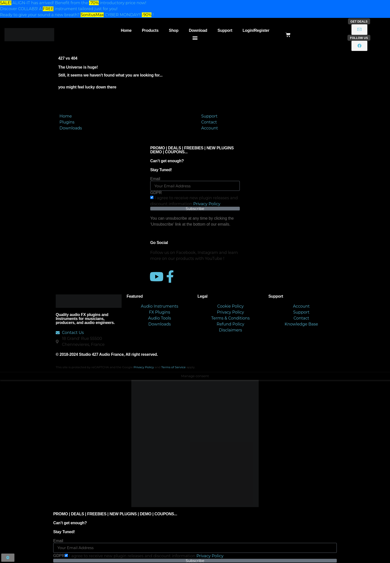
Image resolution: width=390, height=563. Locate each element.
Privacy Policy (206, 203)
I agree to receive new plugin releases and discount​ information (146, 556)
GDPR (156, 193)
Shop (174, 30)
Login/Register (256, 30)
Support (225, 30)
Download (198, 30)
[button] (195, 38)
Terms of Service (173, 367)
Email (155, 179)
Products (150, 30)
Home (126, 30)
